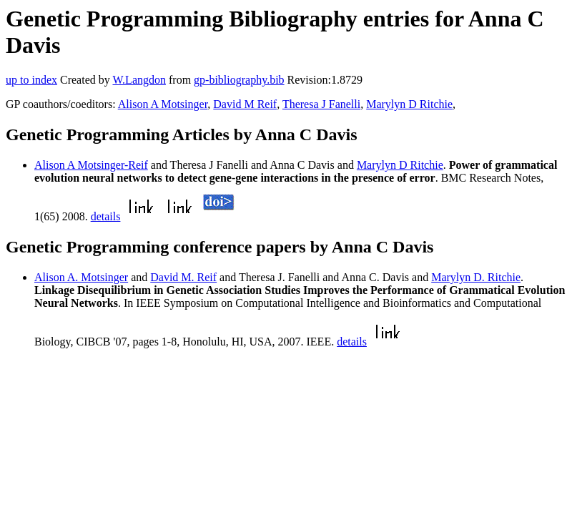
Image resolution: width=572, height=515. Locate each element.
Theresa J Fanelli (321, 104)
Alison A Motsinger (163, 104)
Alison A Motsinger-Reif (91, 165)
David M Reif (245, 104)
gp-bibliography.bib (239, 80)
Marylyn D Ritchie (409, 104)
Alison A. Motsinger (81, 277)
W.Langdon (139, 80)
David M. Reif (183, 277)
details (106, 216)
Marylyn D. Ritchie (476, 277)
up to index (31, 80)
